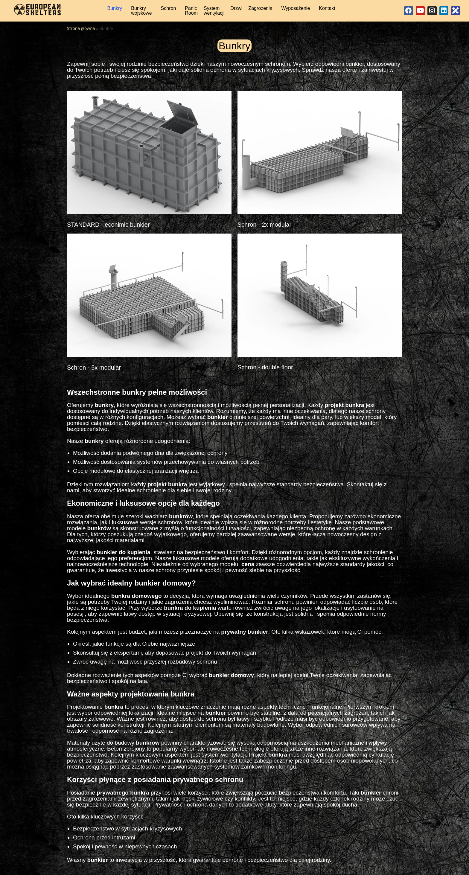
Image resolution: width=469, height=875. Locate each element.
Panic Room (191, 12)
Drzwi (236, 9)
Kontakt (327, 9)
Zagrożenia (260, 9)
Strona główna (81, 31)
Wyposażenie (295, 9)
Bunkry (114, 9)
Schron (168, 9)
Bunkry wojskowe (141, 12)
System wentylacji (214, 12)
